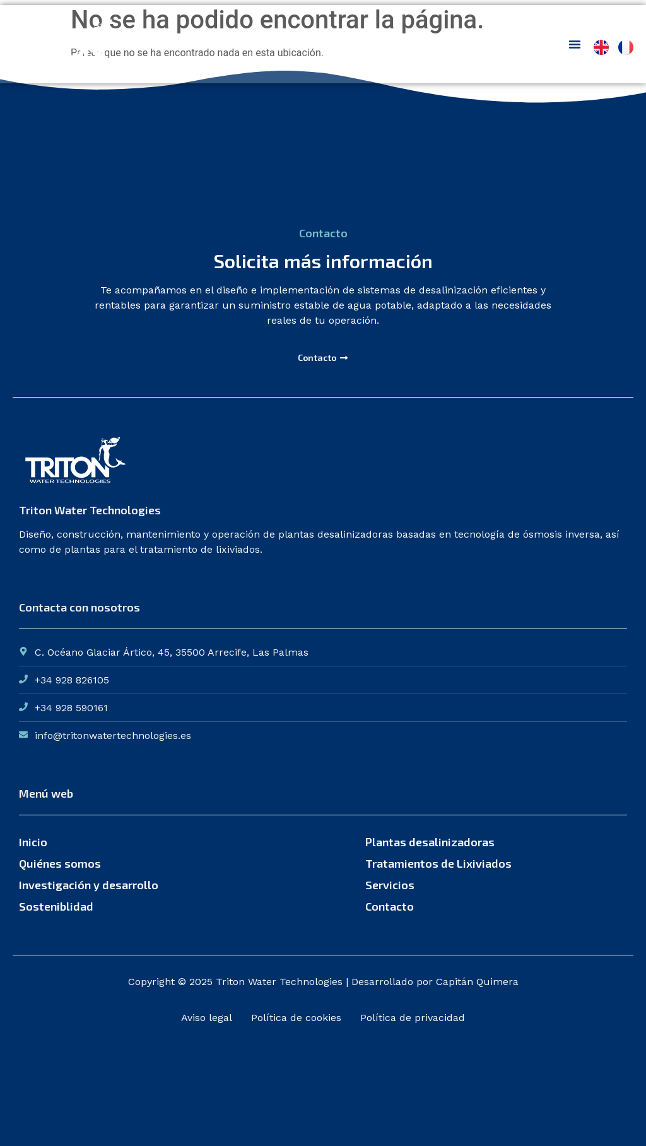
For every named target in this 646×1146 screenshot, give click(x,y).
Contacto (389, 906)
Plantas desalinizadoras (430, 842)
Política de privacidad (412, 1018)
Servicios (389, 885)
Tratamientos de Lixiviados (438, 863)
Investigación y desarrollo (88, 885)
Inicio (33, 842)
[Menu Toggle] (574, 44)
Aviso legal (206, 1018)
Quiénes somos (60, 863)
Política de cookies (296, 1018)
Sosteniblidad (56, 906)
